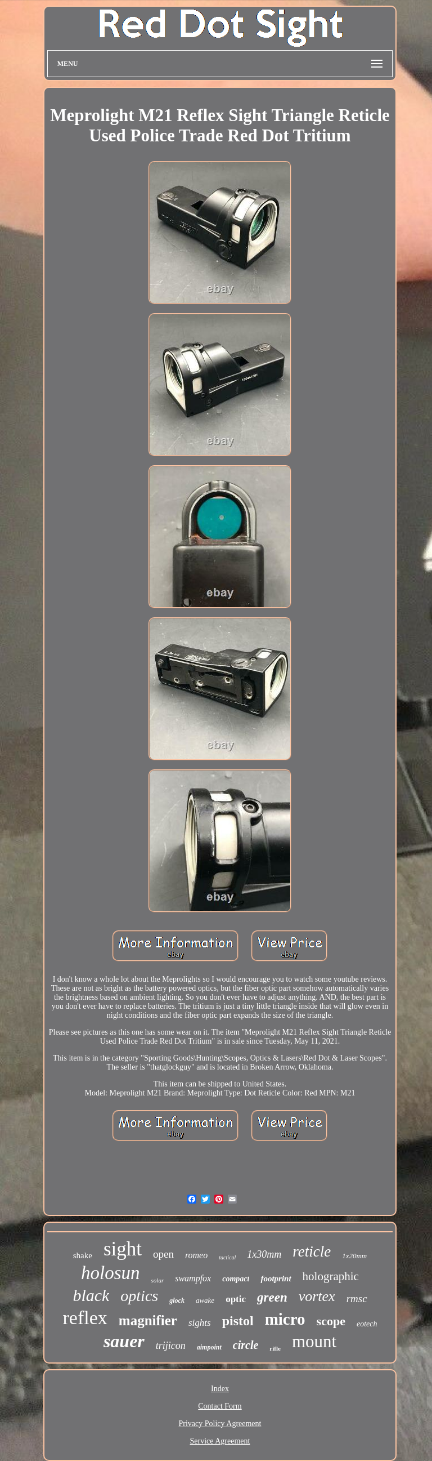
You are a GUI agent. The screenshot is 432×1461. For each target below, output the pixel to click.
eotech (367, 1324)
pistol (238, 1320)
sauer (124, 1341)
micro (285, 1319)
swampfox (193, 1278)
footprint (275, 1278)
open (163, 1254)
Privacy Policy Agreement (220, 1423)
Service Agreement (220, 1441)
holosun (110, 1273)
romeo (196, 1255)
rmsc (356, 1298)
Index (220, 1388)
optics (139, 1295)
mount (314, 1341)
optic (236, 1299)
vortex (317, 1296)
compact (235, 1279)
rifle (275, 1348)
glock (176, 1300)
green (272, 1297)
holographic (331, 1276)
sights (199, 1322)
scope (331, 1321)
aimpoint (209, 1347)
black (91, 1295)
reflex (85, 1317)
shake (82, 1255)
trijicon (171, 1345)
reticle (311, 1251)
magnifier (148, 1320)
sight (123, 1249)
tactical (227, 1257)
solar (157, 1280)
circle (246, 1345)
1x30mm (264, 1254)
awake (205, 1300)
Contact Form (219, 1406)
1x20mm (354, 1255)
